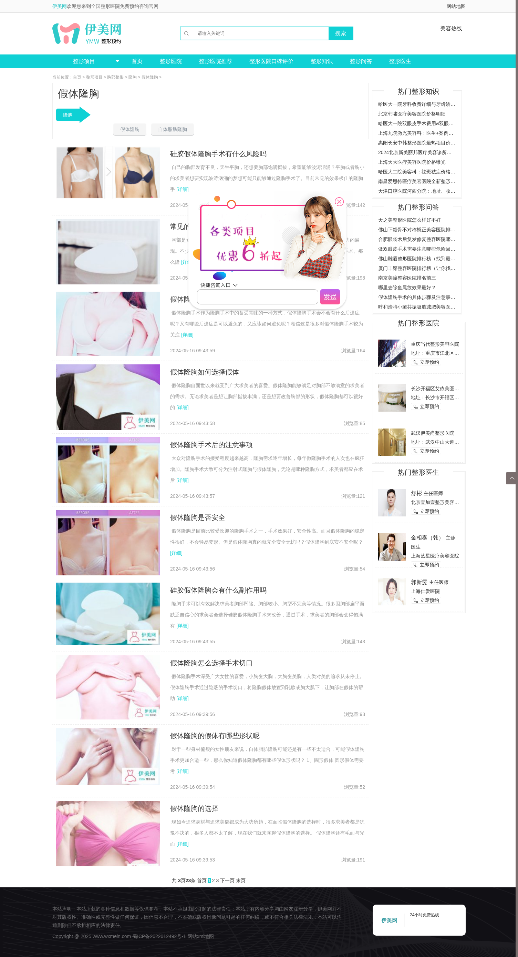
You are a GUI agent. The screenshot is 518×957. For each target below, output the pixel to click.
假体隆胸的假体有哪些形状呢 (215, 735)
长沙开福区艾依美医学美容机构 (444, 388)
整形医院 (171, 61)
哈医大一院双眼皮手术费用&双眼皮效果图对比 (417, 123)
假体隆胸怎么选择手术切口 (211, 663)
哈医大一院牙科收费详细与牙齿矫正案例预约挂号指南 (417, 104)
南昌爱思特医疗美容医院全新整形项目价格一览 (417, 181)
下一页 (227, 880)
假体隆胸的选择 (194, 808)
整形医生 (400, 61)
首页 (137, 61)
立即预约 (426, 362)
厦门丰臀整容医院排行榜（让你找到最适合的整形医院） (417, 268)
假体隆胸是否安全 (197, 517)
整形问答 (361, 61)
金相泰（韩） (427, 538)
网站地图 (456, 6)
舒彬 (416, 493)
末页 (241, 880)
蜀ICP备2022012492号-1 (159, 936)
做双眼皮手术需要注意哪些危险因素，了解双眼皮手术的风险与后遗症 (417, 249)
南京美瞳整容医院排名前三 (407, 278)
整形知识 (322, 61)
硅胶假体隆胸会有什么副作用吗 (218, 590)
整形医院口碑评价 (271, 61)
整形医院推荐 (215, 61)
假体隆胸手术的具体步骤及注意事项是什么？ (417, 297)
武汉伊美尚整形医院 (432, 433)
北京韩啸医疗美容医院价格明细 (412, 114)
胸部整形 (115, 77)
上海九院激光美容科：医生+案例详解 (417, 133)
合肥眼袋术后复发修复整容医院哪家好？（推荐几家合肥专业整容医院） (417, 239)
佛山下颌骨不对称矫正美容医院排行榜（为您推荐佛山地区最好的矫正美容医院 (417, 229)
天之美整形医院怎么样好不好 (409, 220)
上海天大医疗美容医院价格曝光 (412, 162)
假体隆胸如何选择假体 (204, 372)
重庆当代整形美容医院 (435, 344)
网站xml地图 (200, 936)
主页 (77, 77)
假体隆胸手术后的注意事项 (211, 445)
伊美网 (59, 6)
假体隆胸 (150, 77)
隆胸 (132, 77)
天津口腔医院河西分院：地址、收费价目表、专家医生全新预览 (417, 191)
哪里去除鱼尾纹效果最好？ (407, 287)
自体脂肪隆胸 (172, 129)
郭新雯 (419, 582)
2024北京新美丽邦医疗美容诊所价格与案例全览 (417, 152)
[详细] (182, 189)
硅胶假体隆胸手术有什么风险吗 (218, 154)
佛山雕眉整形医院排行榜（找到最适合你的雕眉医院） (417, 258)
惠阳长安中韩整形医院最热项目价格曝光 (417, 142)
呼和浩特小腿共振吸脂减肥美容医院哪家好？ (417, 307)
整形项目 (94, 77)
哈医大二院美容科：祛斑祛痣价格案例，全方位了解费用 (417, 171)
